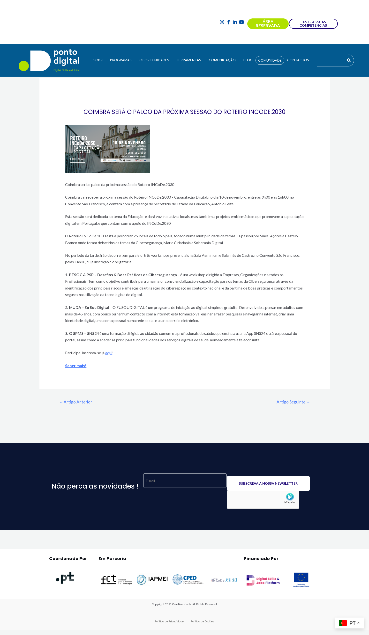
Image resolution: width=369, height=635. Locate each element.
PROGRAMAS (121, 60)
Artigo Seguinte (293, 401)
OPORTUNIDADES (154, 60)
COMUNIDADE (270, 60)
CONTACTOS (298, 60)
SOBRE (99, 60)
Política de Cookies (202, 621)
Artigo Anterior (75, 401)
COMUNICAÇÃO (222, 60)
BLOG (248, 60)
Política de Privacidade (169, 621)
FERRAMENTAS (189, 60)
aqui (108, 352)
